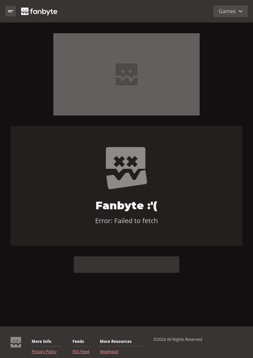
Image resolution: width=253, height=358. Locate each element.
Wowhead (109, 351)
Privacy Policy (44, 351)
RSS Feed (80, 351)
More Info (41, 341)
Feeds (78, 341)
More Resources (115, 341)
